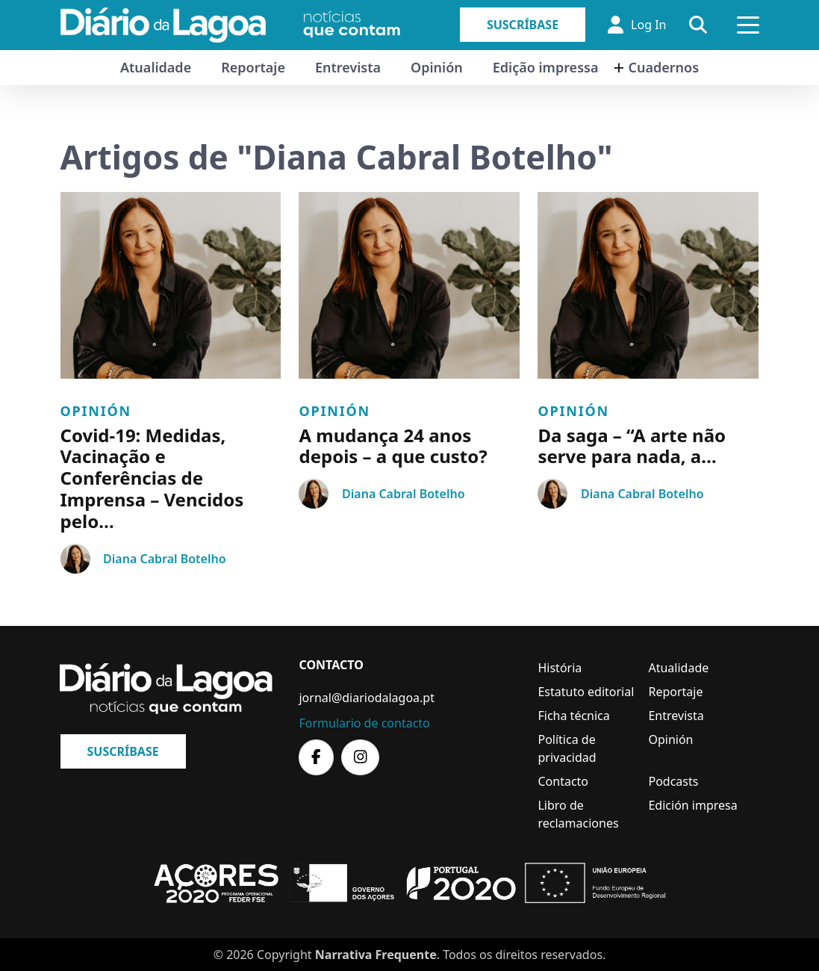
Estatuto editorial (586, 691)
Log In (637, 25)
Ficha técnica (573, 715)
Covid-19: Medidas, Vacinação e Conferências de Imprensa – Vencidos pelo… (152, 478)
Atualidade (155, 67)
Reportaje (253, 67)
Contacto (563, 781)
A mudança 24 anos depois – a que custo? (393, 446)
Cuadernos (663, 67)
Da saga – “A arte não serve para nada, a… (632, 446)
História (560, 668)
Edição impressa (546, 67)
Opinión (437, 67)
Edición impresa (692, 805)
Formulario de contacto (364, 723)
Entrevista (348, 67)
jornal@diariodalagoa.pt (366, 697)
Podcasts (673, 781)
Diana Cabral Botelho (164, 558)
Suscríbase (522, 24)
